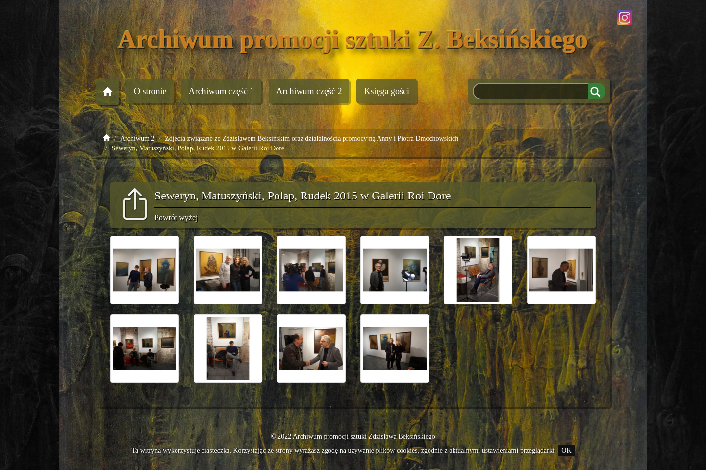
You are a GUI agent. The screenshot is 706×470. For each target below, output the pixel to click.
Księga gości (386, 91)
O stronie (150, 91)
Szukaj (596, 91)
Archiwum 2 (309, 91)
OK (566, 450)
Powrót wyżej (176, 217)
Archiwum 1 (221, 91)
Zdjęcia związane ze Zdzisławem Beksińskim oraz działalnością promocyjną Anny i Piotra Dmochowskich (311, 138)
